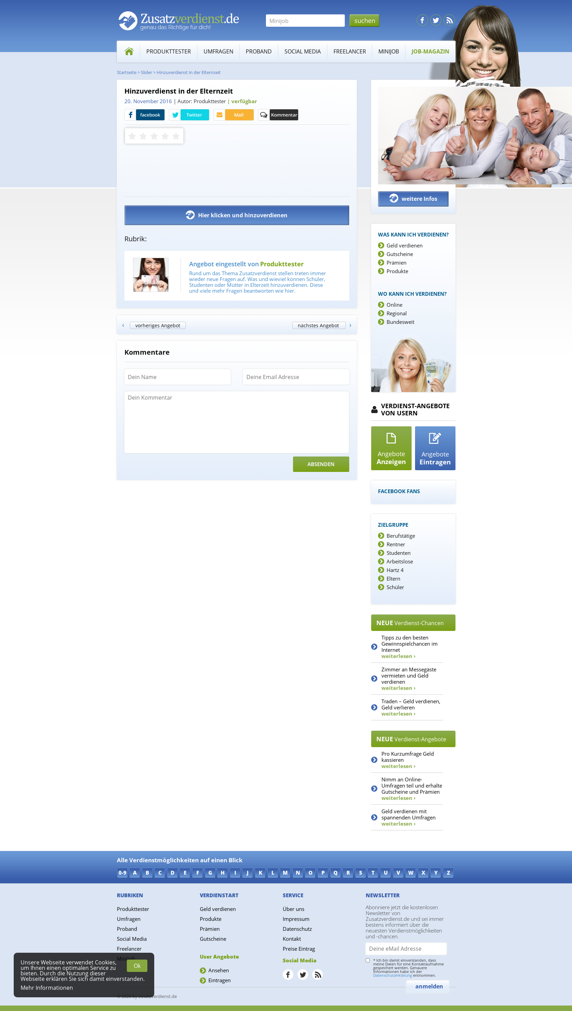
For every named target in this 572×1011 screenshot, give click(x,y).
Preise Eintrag (299, 948)
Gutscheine (400, 254)
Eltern (393, 578)
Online (394, 304)
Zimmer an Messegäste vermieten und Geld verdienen (408, 678)
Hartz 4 (395, 570)
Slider (146, 72)
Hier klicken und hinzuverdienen (237, 214)
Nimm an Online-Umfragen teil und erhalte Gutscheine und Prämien (411, 788)
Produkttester (168, 51)
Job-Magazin (430, 51)
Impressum (296, 918)
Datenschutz (297, 928)
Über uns (293, 908)
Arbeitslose (400, 561)
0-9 (122, 872)
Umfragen (218, 51)
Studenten (399, 552)
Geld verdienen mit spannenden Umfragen (408, 817)
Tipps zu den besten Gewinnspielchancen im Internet (409, 646)
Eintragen (219, 980)
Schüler (395, 587)
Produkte (397, 271)
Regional (397, 313)
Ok (137, 966)
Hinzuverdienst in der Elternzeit (189, 72)
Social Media (302, 51)
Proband (259, 51)
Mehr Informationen (47, 987)
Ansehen (218, 970)
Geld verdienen (405, 245)
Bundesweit (400, 321)
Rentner (396, 544)
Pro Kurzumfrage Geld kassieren (407, 760)
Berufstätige (401, 535)
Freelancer (349, 51)
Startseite (126, 72)
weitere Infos (413, 198)
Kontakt (292, 938)
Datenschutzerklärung (392, 975)
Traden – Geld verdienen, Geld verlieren (410, 707)
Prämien (396, 262)
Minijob (388, 51)
